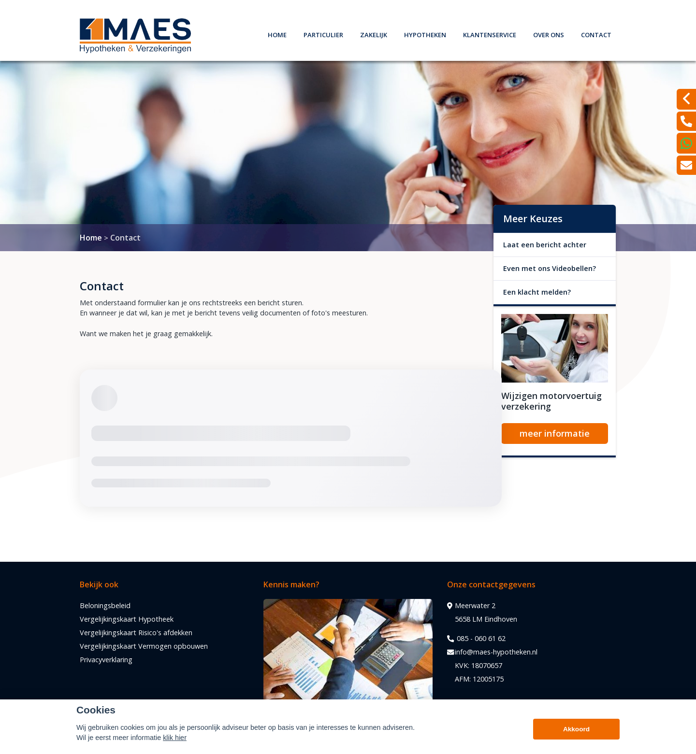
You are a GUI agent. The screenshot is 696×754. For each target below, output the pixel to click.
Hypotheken (425, 33)
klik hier (175, 737)
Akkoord (576, 729)
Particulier (323, 33)
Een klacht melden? (537, 292)
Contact (596, 33)
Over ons (548, 33)
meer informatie (555, 433)
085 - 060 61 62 (476, 638)
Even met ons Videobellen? (549, 268)
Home (277, 33)
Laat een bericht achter (544, 244)
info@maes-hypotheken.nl (492, 652)
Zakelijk (373, 33)
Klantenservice (489, 33)
